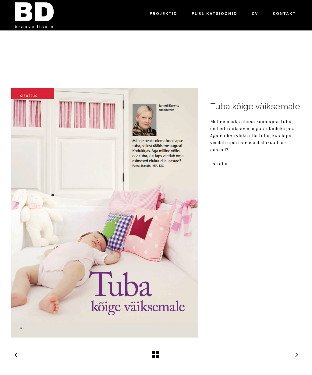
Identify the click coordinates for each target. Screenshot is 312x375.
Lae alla (219, 163)
